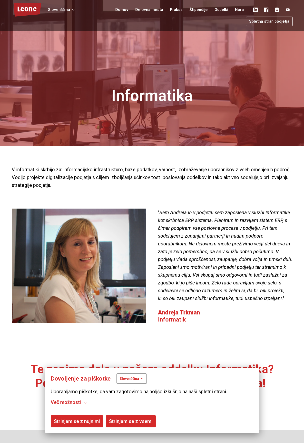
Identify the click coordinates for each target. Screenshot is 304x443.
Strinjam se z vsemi (131, 421)
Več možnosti (69, 402)
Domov (121, 9)
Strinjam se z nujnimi (77, 421)
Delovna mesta (149, 9)
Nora (239, 9)
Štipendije (198, 9)
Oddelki (221, 9)
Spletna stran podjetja (269, 21)
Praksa (176, 9)
